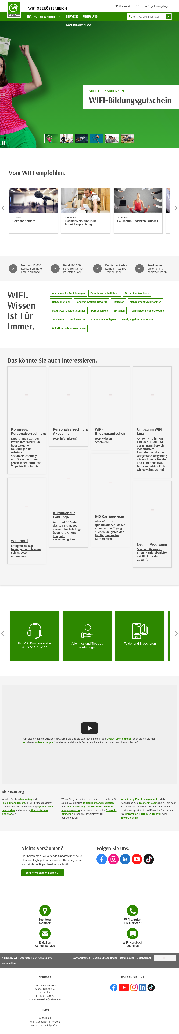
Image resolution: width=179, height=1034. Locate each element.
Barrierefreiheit (81, 958)
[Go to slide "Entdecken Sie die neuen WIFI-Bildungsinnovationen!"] (81, 138)
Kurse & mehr (41, 16)
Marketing (26, 799)
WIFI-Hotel (45, 1018)
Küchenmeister (148, 803)
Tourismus (58, 319)
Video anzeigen (44, 742)
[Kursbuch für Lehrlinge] (68, 499)
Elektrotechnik (129, 817)
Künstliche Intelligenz (103, 319)
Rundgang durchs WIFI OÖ (137, 319)
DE (138, 7)
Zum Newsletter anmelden (42, 872)
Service (72, 16)
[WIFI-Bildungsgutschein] (110, 408)
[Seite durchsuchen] (149, 16)
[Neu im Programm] (152, 524)
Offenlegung (127, 958)
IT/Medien (118, 301)
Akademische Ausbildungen (68, 293)
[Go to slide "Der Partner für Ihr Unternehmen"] (112, 138)
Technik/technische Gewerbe (147, 310)
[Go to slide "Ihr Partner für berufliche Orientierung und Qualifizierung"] (127, 138)
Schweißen (131, 814)
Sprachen (119, 310)
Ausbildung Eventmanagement (139, 799)
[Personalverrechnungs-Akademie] (68, 406)
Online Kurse (77, 319)
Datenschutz (144, 958)
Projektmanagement (13, 803)
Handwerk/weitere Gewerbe (91, 301)
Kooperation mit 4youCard (45, 1025)
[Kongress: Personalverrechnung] (26, 420)
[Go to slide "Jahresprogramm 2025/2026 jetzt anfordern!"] (97, 138)
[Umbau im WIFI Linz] (152, 422)
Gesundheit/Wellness (137, 293)
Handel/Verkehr (61, 301)
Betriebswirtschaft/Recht (104, 293)
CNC (142, 814)
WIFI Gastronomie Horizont (45, 1021)
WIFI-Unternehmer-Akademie (69, 328)
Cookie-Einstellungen (118, 738)
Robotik (156, 814)
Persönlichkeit (99, 310)
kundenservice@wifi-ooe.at (46, 999)
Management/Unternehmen (145, 301)
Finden (168, 16)
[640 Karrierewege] (110, 500)
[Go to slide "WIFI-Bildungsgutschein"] (51, 138)
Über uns (90, 16)
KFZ (148, 814)
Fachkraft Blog (78, 25)
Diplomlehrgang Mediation (98, 803)
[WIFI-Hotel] (26, 521)
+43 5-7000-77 (46, 996)
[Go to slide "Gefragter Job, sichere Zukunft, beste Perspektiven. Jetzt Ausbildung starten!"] (66, 138)
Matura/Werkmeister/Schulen (69, 310)
